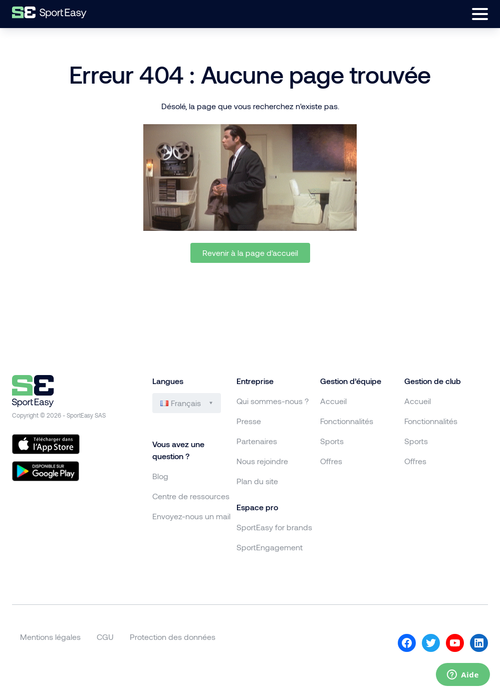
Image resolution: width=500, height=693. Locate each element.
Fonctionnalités (346, 421)
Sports (332, 441)
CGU (105, 636)
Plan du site (257, 481)
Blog (160, 476)
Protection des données (172, 636)
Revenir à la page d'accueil (250, 252)
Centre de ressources (190, 496)
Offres (331, 461)
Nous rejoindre (262, 461)
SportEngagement (269, 547)
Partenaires (256, 441)
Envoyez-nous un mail (191, 516)
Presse (248, 421)
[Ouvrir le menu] (480, 14)
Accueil (333, 401)
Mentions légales (50, 636)
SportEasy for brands (274, 527)
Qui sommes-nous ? (272, 401)
